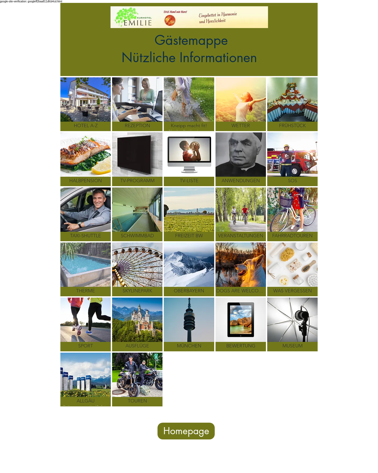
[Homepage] (186, 431)
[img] (189, 159)
